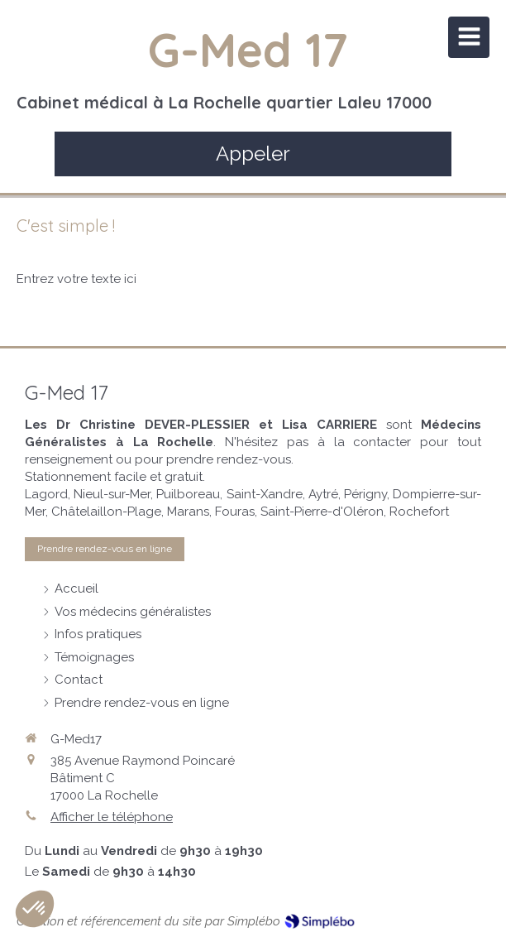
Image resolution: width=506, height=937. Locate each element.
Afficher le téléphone (111, 817)
